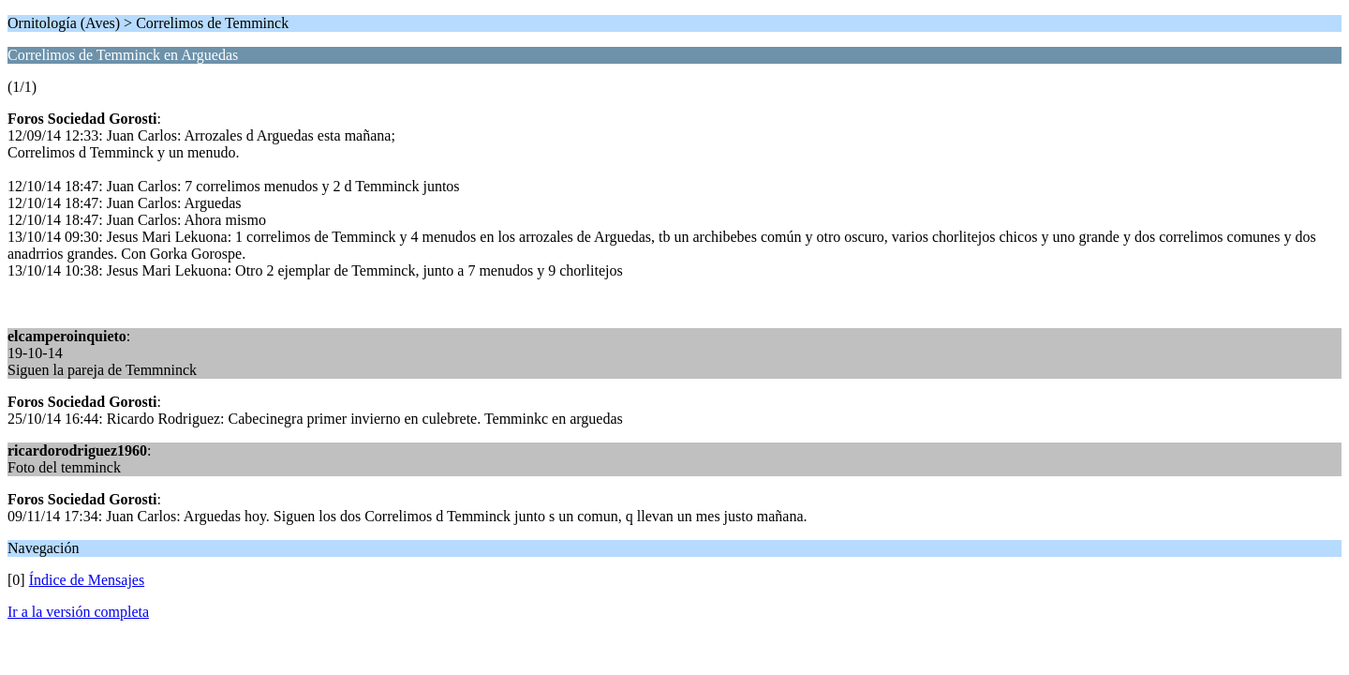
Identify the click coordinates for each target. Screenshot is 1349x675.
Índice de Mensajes (87, 580)
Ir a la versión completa (78, 612)
